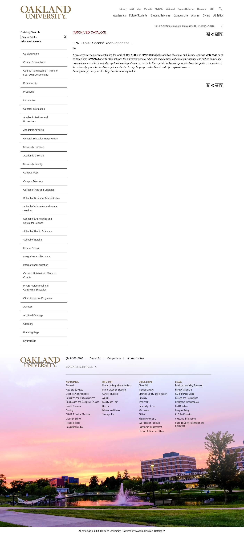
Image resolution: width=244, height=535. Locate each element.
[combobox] (188, 26)
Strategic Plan (108, 414)
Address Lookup (135, 358)
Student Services (160, 15)
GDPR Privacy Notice (184, 393)
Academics (119, 15)
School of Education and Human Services (40, 208)
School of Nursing (33, 239)
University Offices (147, 406)
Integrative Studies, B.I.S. (37, 256)
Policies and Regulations (186, 397)
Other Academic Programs (37, 298)
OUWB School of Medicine (78, 414)
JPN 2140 (211, 55)
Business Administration (77, 393)
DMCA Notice (181, 406)
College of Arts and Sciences (38, 189)
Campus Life (181, 15)
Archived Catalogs (33, 315)
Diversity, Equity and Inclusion (153, 393)
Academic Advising (33, 129)
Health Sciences (73, 406)
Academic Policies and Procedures (35, 119)
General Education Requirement (40, 138)
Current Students (110, 393)
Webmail (170, 8)
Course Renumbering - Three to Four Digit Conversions (40, 72)
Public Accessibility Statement (189, 385)
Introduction (29, 100)
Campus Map (30, 172)
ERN (212, 8)
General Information (34, 108)
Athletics (218, 15)
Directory (143, 397)
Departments (30, 83)
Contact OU (95, 358)
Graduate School (73, 418)
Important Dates (146, 389)
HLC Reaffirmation (183, 414)
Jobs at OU (144, 402)
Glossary (28, 323)
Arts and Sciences (74, 389)
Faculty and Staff (110, 402)
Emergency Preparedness (187, 402)
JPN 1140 (131, 55)
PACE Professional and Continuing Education (35, 287)
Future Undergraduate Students (117, 385)
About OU (143, 385)
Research (202, 8)
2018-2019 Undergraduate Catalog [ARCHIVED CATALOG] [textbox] (184, 26)
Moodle (148, 8)
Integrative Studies (74, 426)
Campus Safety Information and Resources (190, 424)
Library (123, 8)
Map (138, 8)
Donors (105, 406)
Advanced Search (31, 41)
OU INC (142, 414)
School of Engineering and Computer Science (37, 221)
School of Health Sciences (37, 231)
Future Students (138, 15)
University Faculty (32, 164)
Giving (206, 15)
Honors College (31, 248)
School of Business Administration (41, 198)
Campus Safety (182, 410)
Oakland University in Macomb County (39, 275)
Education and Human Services (80, 397)
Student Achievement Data (151, 431)
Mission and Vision (111, 410)
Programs (28, 91)
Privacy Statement (183, 389)
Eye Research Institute (149, 422)
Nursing (69, 410)
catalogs (86, 531)
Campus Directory (33, 181)
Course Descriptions (34, 62)
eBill (131, 8)
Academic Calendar (33, 155)
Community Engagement (150, 426)
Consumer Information (185, 418)
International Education (35, 265)
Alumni (195, 15)
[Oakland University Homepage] (46, 12)
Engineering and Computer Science (82, 402)
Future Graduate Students (114, 389)
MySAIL (159, 8)
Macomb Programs (147, 418)
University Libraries (33, 147)
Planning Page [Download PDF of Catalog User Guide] (31, 332)
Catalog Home (31, 53)
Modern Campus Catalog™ (150, 531)
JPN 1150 (147, 55)
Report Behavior (185, 8)
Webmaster (144, 410)
